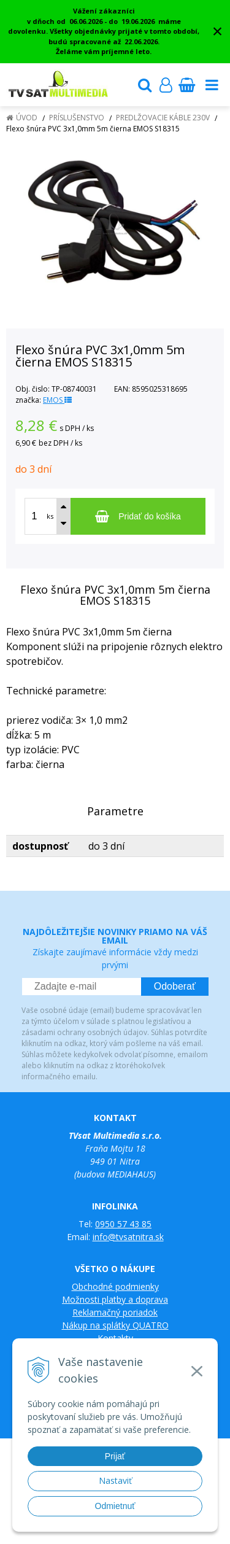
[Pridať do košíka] (138, 516)
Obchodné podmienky (115, 1286)
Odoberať (175, 986)
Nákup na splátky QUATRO (115, 1325)
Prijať (115, 1456)
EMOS (57, 400)
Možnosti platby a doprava (115, 1299)
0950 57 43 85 (123, 1224)
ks (50, 516)
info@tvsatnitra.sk (128, 1237)
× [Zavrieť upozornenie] (217, 31)
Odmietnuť (115, 1506)
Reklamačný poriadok (115, 1312)
